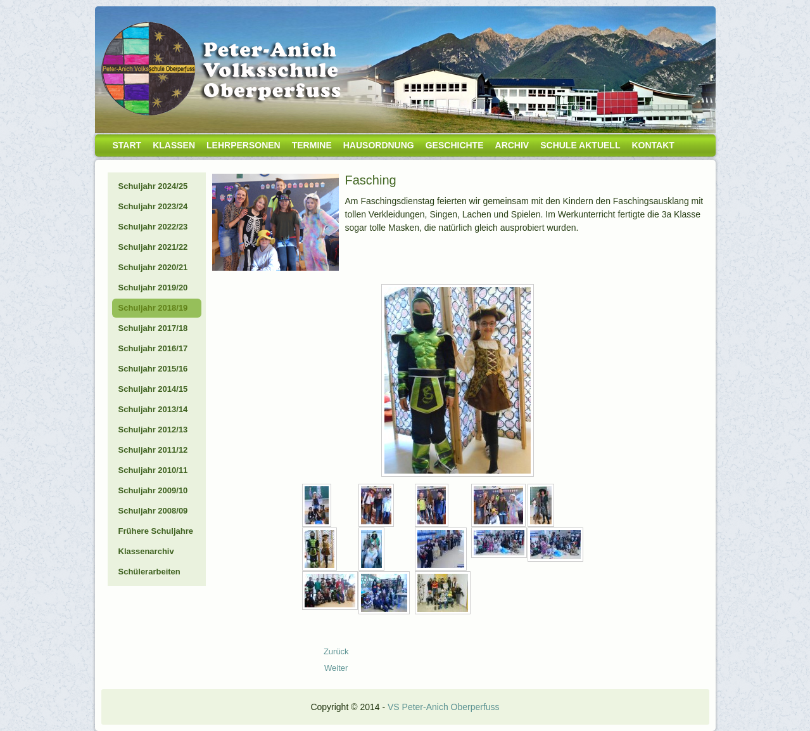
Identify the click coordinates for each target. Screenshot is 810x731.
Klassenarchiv (146, 551)
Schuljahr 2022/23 (153, 226)
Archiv (512, 145)
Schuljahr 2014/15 (153, 389)
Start (127, 145)
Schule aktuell (580, 145)
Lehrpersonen (243, 145)
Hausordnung (378, 145)
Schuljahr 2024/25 (153, 186)
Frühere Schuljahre (155, 531)
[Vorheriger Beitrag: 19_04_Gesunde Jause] (336, 651)
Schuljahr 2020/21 (153, 267)
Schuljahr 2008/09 (153, 510)
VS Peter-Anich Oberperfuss (444, 707)
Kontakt (652, 145)
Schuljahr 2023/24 (153, 206)
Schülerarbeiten (149, 571)
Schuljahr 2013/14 (153, 409)
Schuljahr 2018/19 (153, 308)
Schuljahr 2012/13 (153, 429)
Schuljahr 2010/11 (153, 470)
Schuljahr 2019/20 (153, 287)
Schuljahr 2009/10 (153, 490)
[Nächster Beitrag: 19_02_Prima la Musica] (336, 668)
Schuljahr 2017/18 (153, 328)
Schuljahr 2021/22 (153, 247)
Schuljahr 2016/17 (153, 348)
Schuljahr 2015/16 (153, 368)
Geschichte (455, 145)
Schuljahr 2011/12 (153, 450)
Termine (312, 145)
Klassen (174, 145)
